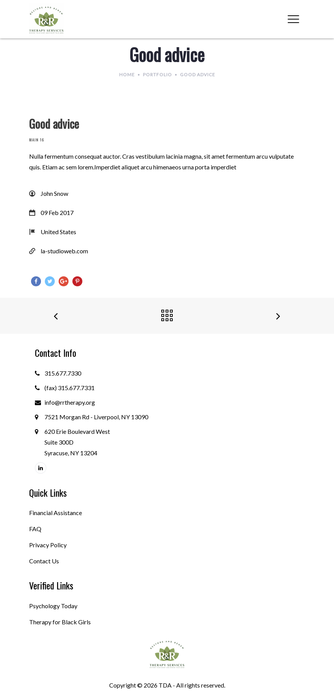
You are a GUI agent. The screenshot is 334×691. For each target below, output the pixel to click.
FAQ (35, 528)
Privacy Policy (48, 544)
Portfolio (157, 74)
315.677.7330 (62, 373)
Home (127, 74)
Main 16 (36, 140)
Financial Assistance (55, 512)
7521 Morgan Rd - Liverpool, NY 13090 (96, 416)
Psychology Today (53, 605)
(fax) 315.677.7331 (69, 387)
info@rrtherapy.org (69, 402)
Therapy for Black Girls (60, 621)
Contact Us (44, 561)
